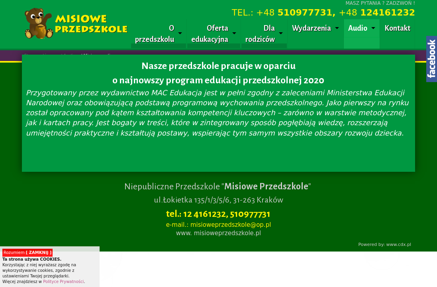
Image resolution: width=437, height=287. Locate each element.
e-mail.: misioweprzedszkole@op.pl (218, 224)
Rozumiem (27, 252)
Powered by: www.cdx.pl (384, 244)
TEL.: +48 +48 (323, 13)
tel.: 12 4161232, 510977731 (218, 213)
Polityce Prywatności (63, 281)
